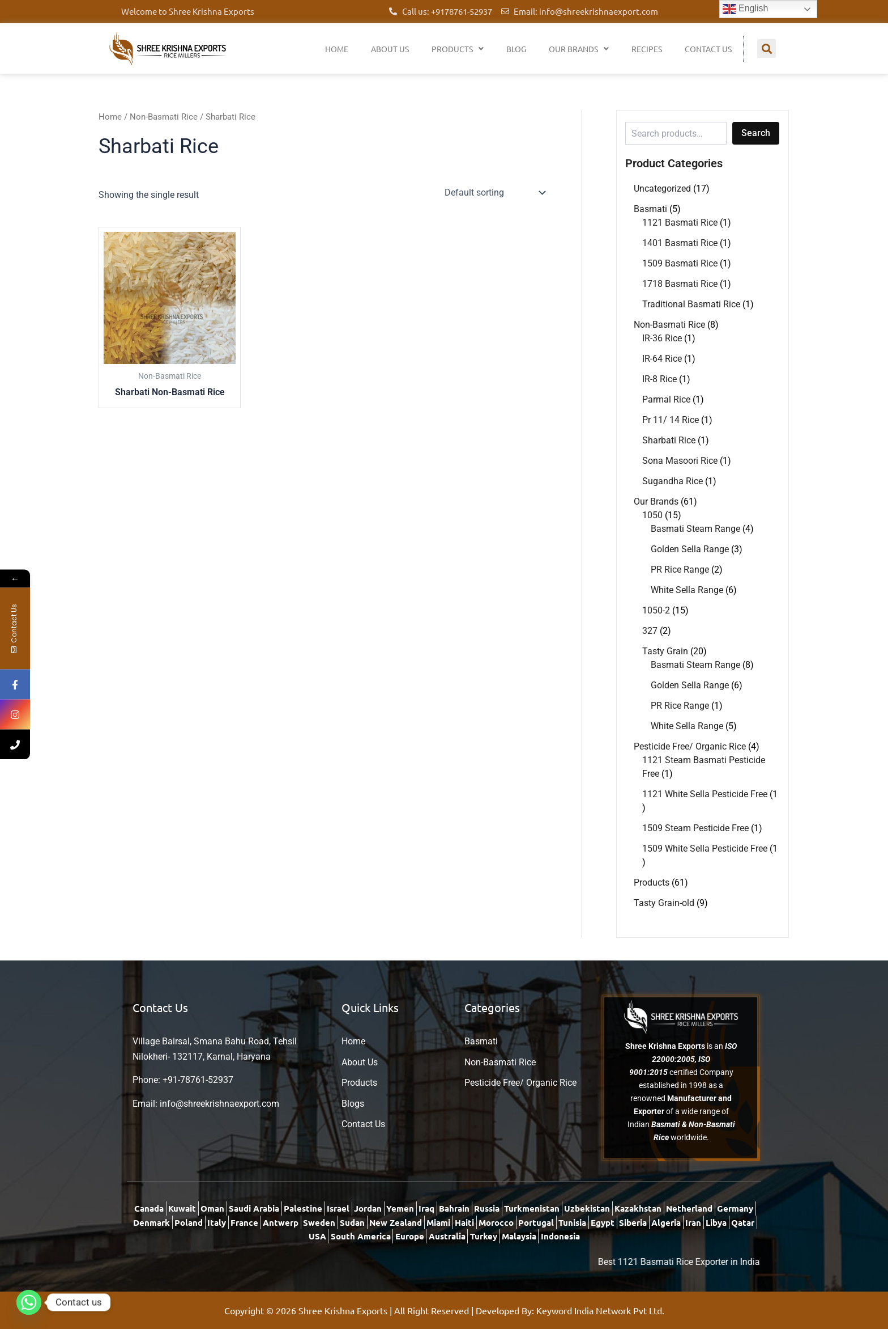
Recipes (646, 49)
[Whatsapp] (28, 1302)
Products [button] (458, 48)
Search (755, 133)
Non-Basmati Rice (164, 117)
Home (336, 49)
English (746, 9)
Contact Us (708, 49)
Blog (516, 49)
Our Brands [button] (579, 48)
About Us (390, 49)
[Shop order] (494, 192)
